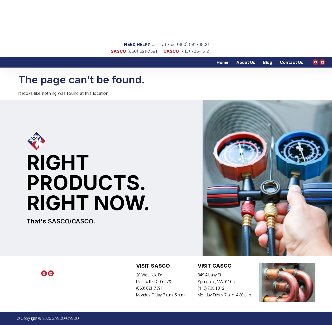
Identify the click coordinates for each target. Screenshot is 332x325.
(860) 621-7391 (134, 51)
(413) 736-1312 (186, 51)
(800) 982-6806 (193, 44)
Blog (267, 62)
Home (223, 62)
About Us (246, 62)
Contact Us (291, 62)
